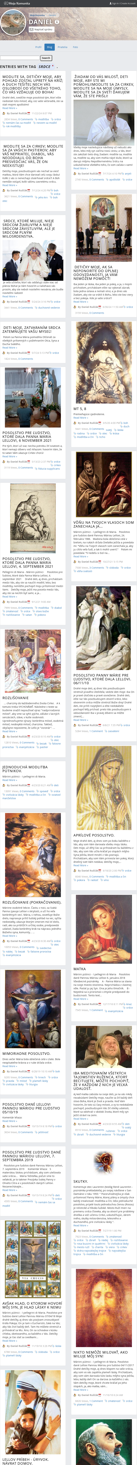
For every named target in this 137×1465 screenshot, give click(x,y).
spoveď (44, 684)
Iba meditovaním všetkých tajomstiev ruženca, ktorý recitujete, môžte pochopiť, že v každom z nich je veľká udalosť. (101, 905)
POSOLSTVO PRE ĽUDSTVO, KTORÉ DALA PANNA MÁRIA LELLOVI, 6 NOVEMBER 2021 (27, 413)
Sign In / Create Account (122, 3)
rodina (80, 407)
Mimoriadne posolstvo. (26, 904)
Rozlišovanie (15, 617)
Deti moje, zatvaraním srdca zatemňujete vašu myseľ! (67, 328)
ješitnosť (43, 945)
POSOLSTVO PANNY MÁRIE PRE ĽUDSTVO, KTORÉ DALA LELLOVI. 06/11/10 (102, 606)
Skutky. (45, 993)
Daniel (41, 22)
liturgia (120, 958)
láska (120, 403)
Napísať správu (41, 29)
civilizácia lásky (15, 688)
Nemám (52, 15)
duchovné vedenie (49, 307)
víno (105, 768)
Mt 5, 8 (79, 382)
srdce (57, 119)
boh (56, 190)
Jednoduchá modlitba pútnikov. (25, 662)
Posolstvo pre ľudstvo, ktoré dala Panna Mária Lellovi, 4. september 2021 (27, 514)
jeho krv (43, 197)
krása (115, 407)
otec (104, 407)
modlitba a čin (117, 765)
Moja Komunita (37, 15)
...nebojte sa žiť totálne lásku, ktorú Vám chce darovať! (62, 1355)
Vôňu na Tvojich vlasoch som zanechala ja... (103, 481)
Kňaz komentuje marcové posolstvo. (63, 1379)
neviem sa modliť (47, 122)
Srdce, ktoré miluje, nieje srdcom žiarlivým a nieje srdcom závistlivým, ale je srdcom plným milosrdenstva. (28, 228)
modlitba (43, 119)
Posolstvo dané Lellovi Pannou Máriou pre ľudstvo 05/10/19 (31, 921)
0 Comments (25, 119)
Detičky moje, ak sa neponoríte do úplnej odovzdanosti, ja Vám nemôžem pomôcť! (95, 274)
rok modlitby (13, 126)
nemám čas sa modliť (18, 122)
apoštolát (114, 179)
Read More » (9, 108)
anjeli (127, 173)
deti (56, 678)
